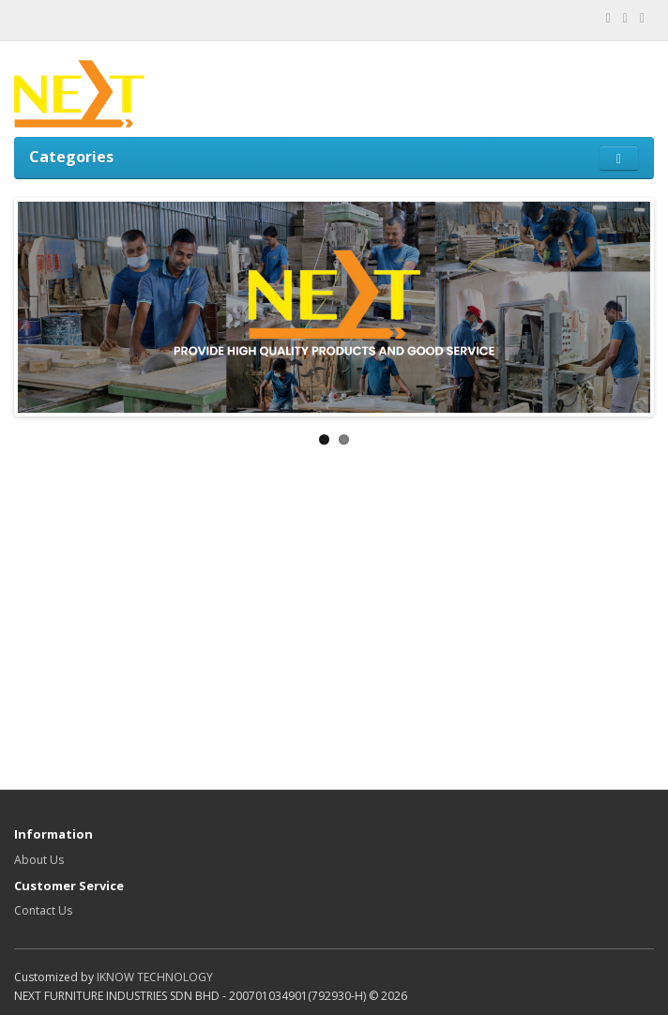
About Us (39, 860)
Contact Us (43, 910)
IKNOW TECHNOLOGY (155, 977)
